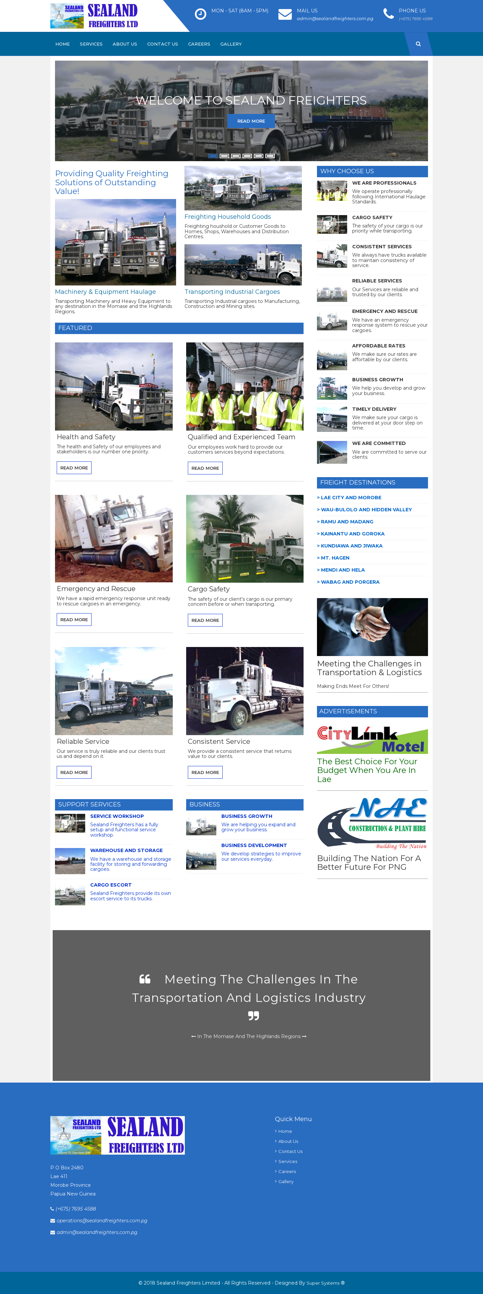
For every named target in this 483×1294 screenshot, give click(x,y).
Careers (199, 44)
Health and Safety (86, 437)
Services (91, 44)
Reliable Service (83, 741)
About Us (125, 44)
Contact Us (162, 44)
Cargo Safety (209, 589)
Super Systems (323, 1283)
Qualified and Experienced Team (242, 437)
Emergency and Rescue (96, 589)
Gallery (231, 44)
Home (62, 44)
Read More (251, 121)
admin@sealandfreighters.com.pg (335, 18)
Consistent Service (219, 741)
